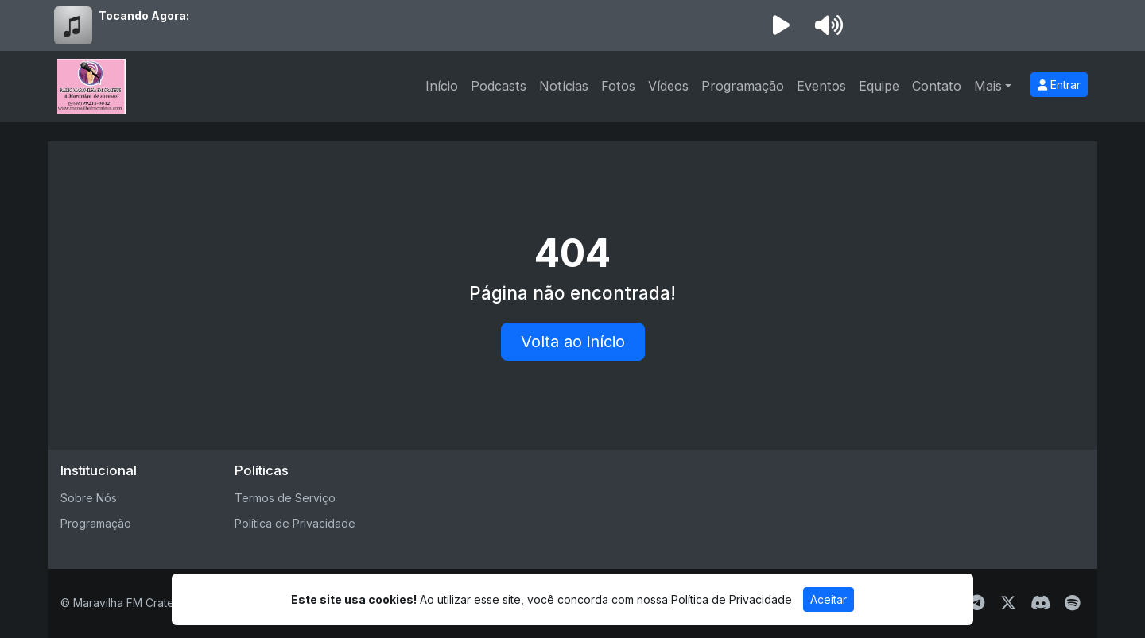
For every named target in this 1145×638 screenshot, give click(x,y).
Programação (742, 86)
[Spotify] (1072, 603)
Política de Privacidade (295, 523)
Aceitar (828, 599)
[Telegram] (976, 603)
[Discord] (1040, 603)
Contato (936, 86)
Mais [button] (988, 86)
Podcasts (498, 86)
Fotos (618, 86)
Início (441, 86)
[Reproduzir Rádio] (781, 25)
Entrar (1059, 84)
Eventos (821, 86)
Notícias (563, 86)
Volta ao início (573, 341)
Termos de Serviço (285, 498)
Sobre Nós (88, 498)
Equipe (879, 86)
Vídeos (668, 86)
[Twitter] (1008, 603)
